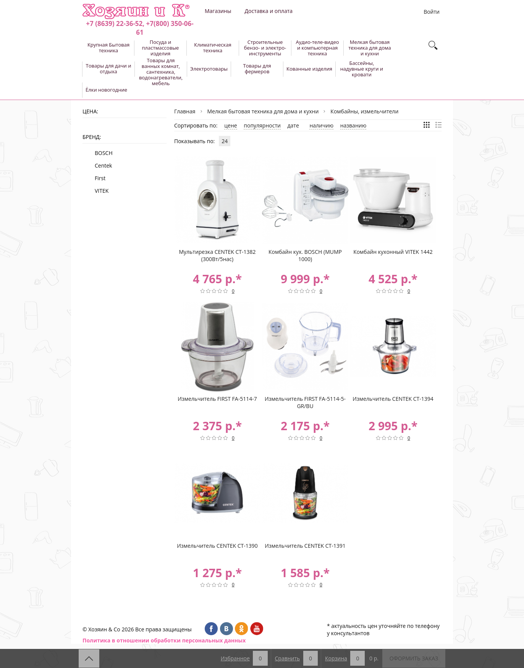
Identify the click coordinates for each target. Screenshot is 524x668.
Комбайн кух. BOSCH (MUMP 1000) (305, 255)
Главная (185, 111)
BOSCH (104, 153)
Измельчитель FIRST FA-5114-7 (217, 398)
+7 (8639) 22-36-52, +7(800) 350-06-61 (139, 28)
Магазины (218, 11)
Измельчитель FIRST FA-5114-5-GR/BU (305, 402)
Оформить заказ (414, 658)
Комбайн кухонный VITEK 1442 (393, 251)
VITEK (101, 190)
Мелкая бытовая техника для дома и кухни (263, 111)
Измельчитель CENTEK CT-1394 (393, 398)
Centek (103, 165)
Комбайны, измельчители (364, 111)
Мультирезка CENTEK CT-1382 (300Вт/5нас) (217, 255)
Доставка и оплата (268, 11)
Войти (432, 11)
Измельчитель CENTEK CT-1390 (217, 545)
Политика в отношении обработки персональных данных (164, 640)
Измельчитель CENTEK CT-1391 (305, 545)
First (100, 178)
